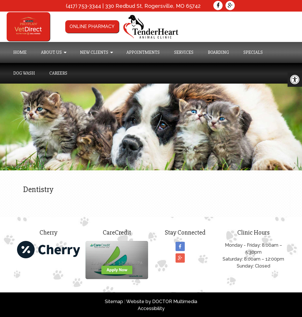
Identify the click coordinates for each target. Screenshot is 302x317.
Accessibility (151, 308)
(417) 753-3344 (83, 6)
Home (20, 52)
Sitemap (114, 301)
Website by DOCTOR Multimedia (161, 301)
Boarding (218, 52)
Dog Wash (24, 73)
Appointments (143, 52)
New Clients (94, 52)
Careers (58, 73)
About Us (51, 52)
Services (183, 52)
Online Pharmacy (92, 26)
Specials (253, 52)
